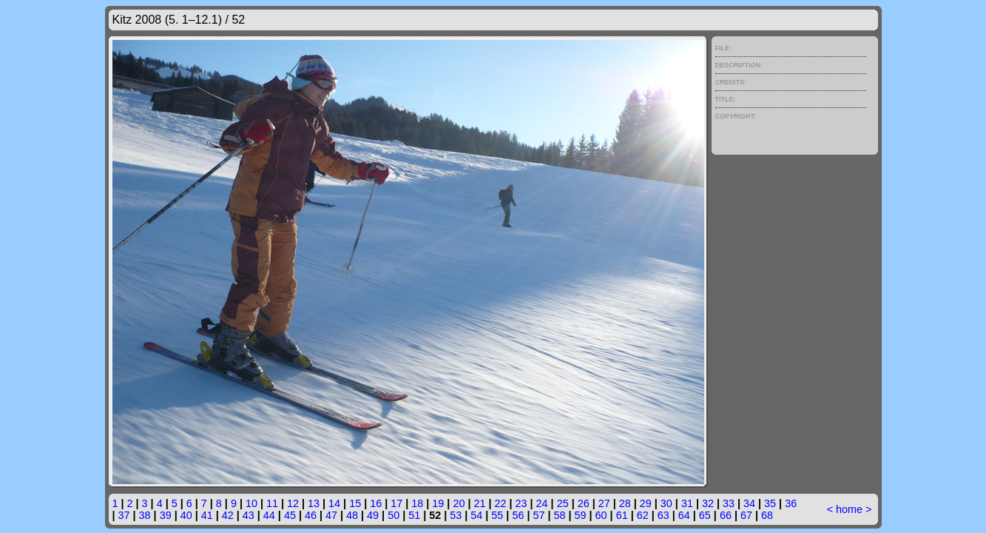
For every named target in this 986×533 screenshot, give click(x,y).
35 (770, 503)
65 (705, 515)
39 (166, 515)
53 (456, 515)
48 (352, 515)
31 (687, 503)
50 (393, 515)
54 (476, 515)
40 (186, 515)
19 (438, 503)
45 (290, 515)
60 (601, 515)
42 (228, 515)
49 (373, 515)
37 (124, 515)
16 (376, 503)
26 (584, 503)
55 (497, 515)
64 (684, 515)
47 (331, 515)
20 (459, 503)
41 (207, 515)
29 (646, 503)
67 (746, 515)
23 (521, 503)
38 (145, 515)
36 (791, 503)
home (849, 509)
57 (538, 515)
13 (314, 503)
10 (251, 503)
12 (293, 503)
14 (334, 503)
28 (625, 503)
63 (663, 515)
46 (311, 515)
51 (414, 515)
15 (355, 503)
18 (417, 503)
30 (666, 503)
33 (729, 503)
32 (708, 503)
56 (518, 515)
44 (269, 515)
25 (563, 503)
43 (248, 515)
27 (604, 503)
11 (272, 503)
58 (560, 515)
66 (726, 515)
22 (500, 503)
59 (581, 515)
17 (396, 503)
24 (542, 503)
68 (767, 515)
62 (643, 515)
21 (479, 503)
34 (749, 503)
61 (622, 515)
